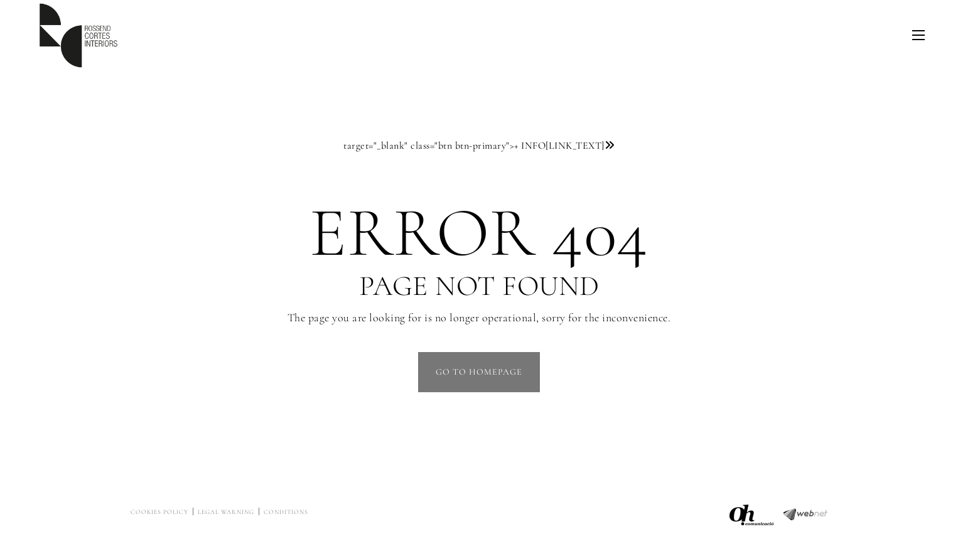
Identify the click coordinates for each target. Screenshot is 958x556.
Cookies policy (159, 512)
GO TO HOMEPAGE (479, 371)
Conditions (286, 512)
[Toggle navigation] (918, 35)
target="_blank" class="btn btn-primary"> (479, 145)
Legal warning (226, 512)
